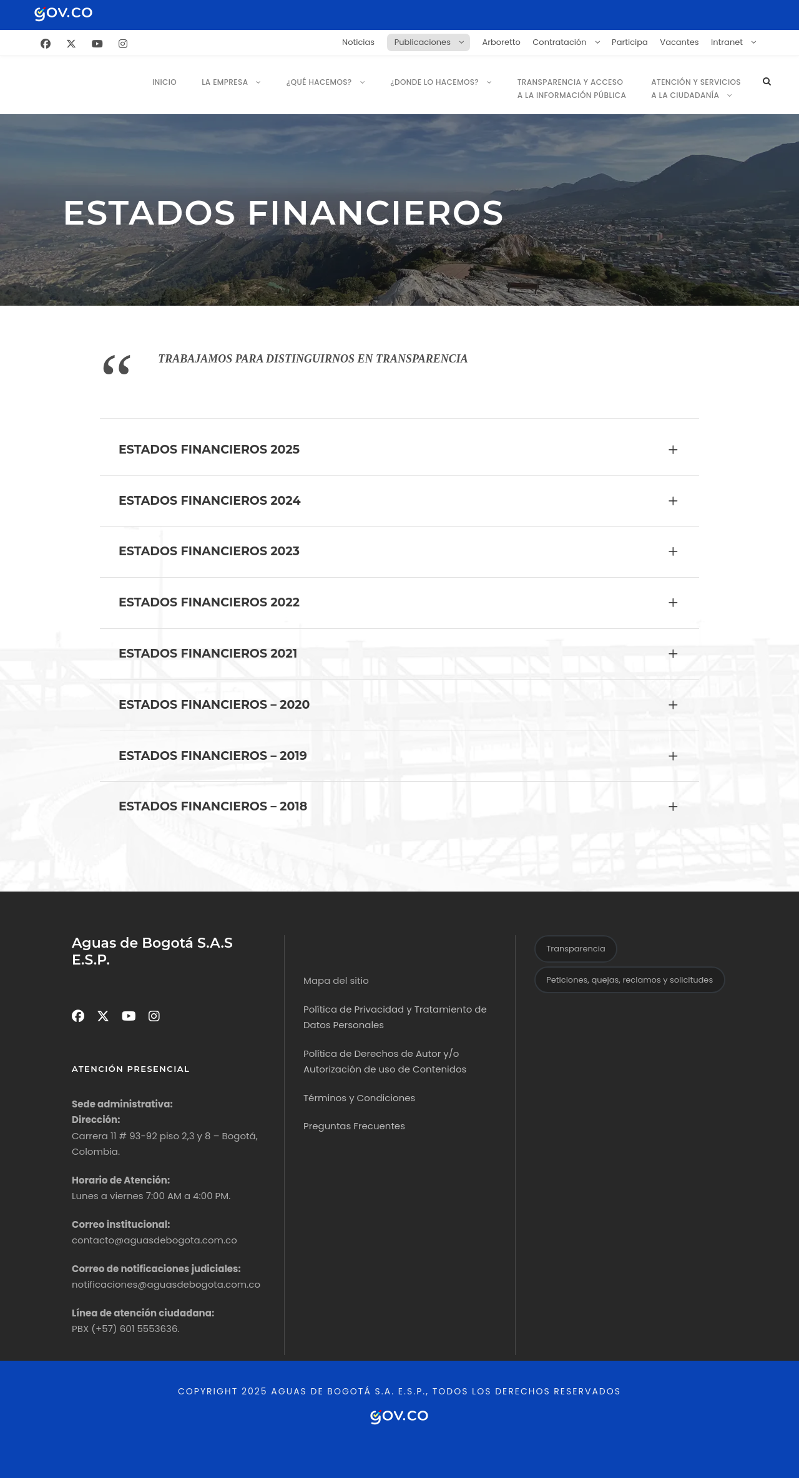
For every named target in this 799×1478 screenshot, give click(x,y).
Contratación (559, 42)
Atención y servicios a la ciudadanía (696, 88)
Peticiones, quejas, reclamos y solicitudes (629, 980)
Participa (630, 42)
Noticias (358, 42)
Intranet (727, 42)
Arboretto (501, 42)
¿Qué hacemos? (319, 82)
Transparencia (575, 949)
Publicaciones (423, 42)
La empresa (225, 82)
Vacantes (679, 42)
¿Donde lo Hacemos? (434, 82)
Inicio (164, 82)
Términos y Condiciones (359, 1097)
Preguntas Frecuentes (354, 1125)
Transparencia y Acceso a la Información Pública (572, 88)
